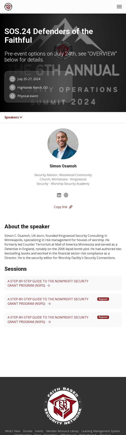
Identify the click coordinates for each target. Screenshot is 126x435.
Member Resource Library (62, 431)
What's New (12, 431)
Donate (27, 431)
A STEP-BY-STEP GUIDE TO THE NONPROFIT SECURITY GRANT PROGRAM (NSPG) (48, 283)
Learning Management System (100, 431)
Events (39, 431)
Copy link (63, 207)
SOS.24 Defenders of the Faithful (48, 36)
